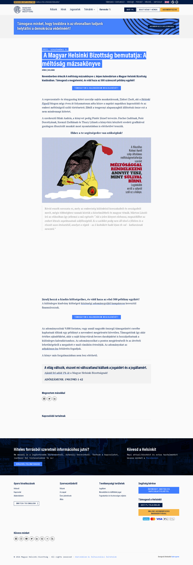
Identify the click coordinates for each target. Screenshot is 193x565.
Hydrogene (175, 557)
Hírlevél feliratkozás (28, 464)
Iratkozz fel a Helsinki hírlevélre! (48, 2)
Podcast (139, 2)
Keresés (104, 9)
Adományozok (170, 10)
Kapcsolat (158, 2)
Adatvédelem (19, 496)
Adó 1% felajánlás (150, 505)
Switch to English (167, 2)
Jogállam (102, 489)
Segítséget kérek (148, 10)
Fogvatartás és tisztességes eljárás (112, 496)
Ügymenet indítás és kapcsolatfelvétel (159, 490)
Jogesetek (75, 9)
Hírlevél (148, 2)
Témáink (88, 9)
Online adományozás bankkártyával (159, 512)
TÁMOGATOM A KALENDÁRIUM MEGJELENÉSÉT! (96, 88)
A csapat (63, 492)
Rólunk (53, 9)
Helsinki (51, 70)
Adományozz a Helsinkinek (162, 26)
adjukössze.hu (50, 348)
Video (129, 2)
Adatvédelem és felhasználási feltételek (96, 557)
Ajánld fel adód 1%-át (57, 372)
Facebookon (152, 458)
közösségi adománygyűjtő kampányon (103, 303)
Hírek (63, 9)
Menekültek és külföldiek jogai (110, 492)
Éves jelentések (65, 496)
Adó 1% (130, 10)
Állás (61, 499)
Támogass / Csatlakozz (115, 2)
